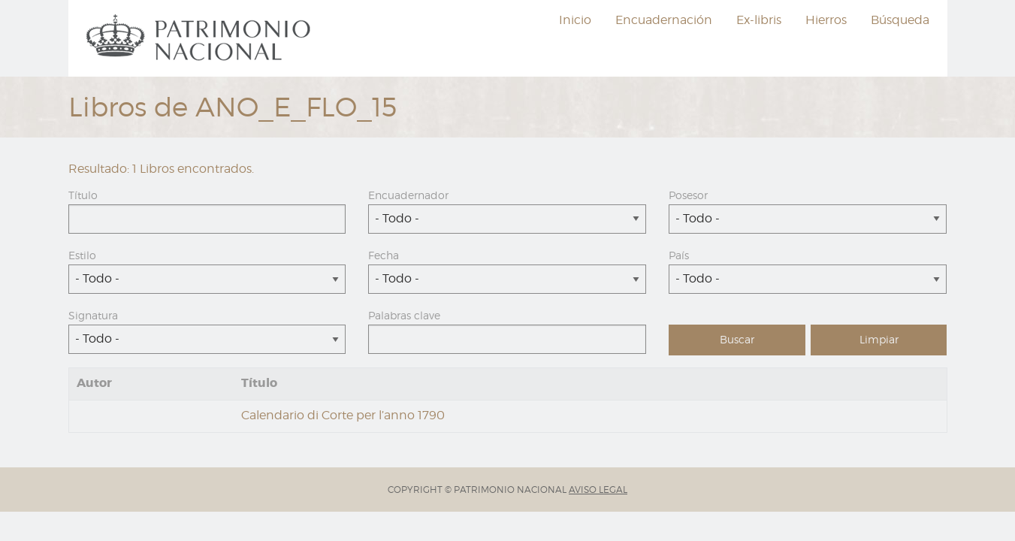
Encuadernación (663, 20)
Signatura (93, 315)
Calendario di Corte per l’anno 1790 (343, 415)
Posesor (688, 195)
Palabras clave (404, 315)
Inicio (575, 20)
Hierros (826, 20)
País (679, 255)
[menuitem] (200, 38)
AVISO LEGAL (598, 489)
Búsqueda (900, 20)
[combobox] (507, 219)
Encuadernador (408, 195)
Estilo (82, 255)
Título (83, 195)
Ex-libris (758, 20)
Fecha (383, 255)
